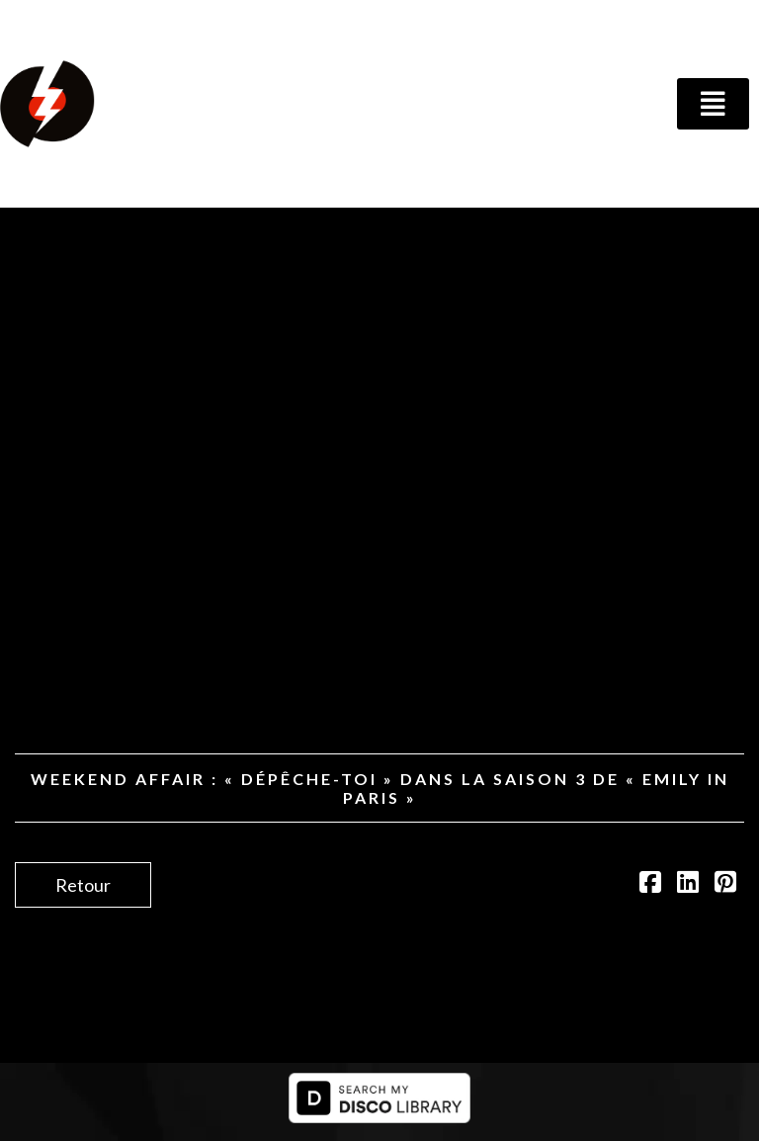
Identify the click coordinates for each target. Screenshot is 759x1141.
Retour (83, 885)
